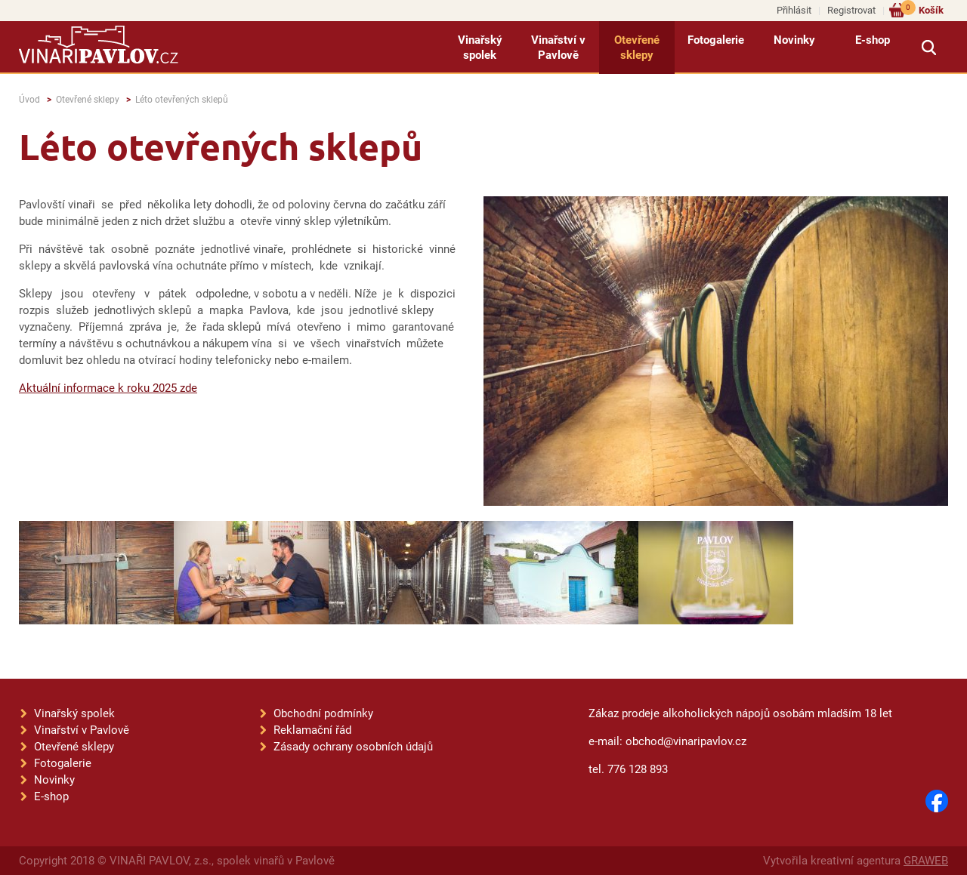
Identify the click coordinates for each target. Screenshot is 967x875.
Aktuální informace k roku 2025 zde (108, 388)
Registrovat (851, 10)
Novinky (794, 40)
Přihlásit (794, 10)
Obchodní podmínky (323, 713)
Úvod (29, 99)
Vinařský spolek (480, 47)
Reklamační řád (312, 730)
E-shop (872, 40)
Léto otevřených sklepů (181, 99)
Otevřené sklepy (637, 47)
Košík (922, 9)
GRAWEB (926, 860)
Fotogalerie (715, 40)
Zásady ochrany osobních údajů (353, 746)
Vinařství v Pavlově (558, 47)
